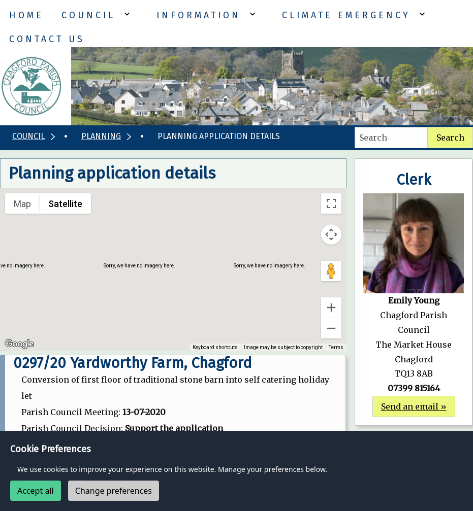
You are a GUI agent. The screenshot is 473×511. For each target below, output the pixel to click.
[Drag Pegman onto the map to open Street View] (331, 271)
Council (88, 15)
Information (198, 15)
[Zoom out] (331, 328)
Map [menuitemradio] (22, 203)
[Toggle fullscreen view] (331, 203)
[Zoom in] (331, 307)
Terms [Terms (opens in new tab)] (336, 347)
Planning (101, 136)
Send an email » (414, 406)
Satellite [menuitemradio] (65, 203)
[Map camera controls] (331, 234)
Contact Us (47, 39)
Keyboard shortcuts (215, 347)
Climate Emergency (346, 15)
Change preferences (113, 490)
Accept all (35, 490)
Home (26, 15)
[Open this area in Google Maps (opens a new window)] (19, 344)
